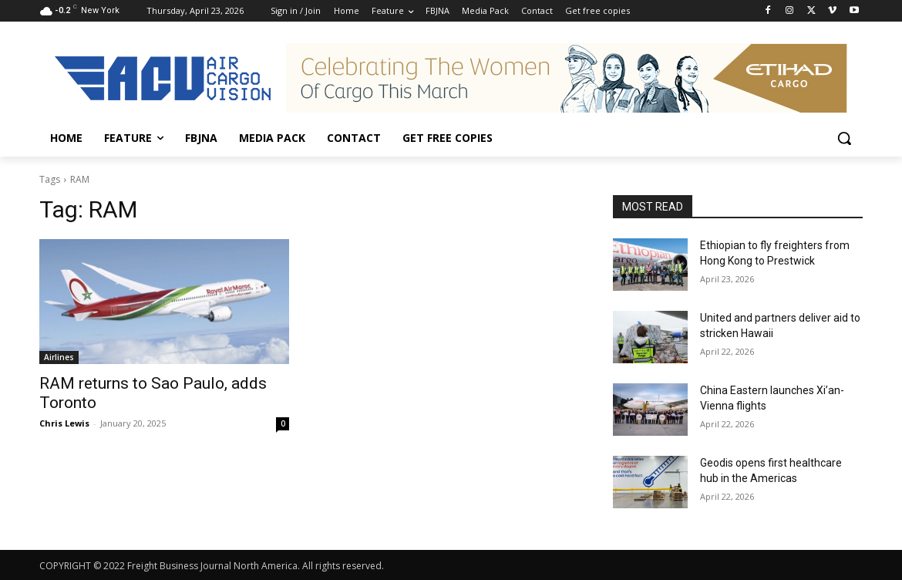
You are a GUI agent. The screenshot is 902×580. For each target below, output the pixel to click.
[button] (844, 138)
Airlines (59, 357)
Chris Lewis (64, 423)
